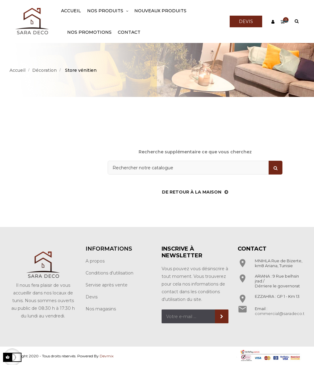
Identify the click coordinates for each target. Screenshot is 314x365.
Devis (92, 297)
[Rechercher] (195, 168)
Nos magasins (101, 309)
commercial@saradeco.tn (281, 313)
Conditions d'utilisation (109, 273)
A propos (95, 261)
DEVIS (246, 21)
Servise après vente (107, 285)
